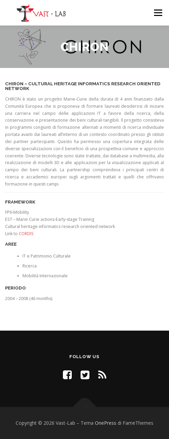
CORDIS (26, 233)
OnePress (105, 423)
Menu (157, 13)
